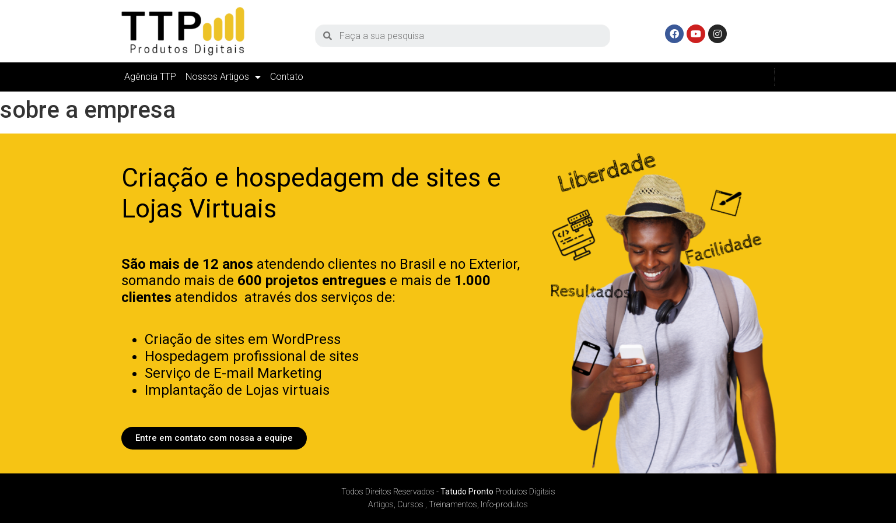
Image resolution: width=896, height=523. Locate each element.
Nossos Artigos (223, 77)
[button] (214, 438)
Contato (286, 76)
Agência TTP (150, 76)
